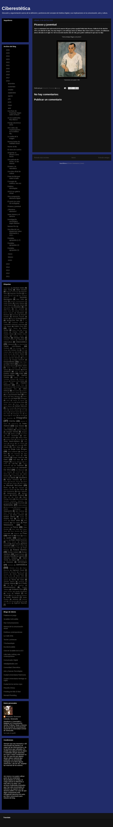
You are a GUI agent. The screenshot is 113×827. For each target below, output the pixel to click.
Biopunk (13, 318)
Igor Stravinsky (8, 418)
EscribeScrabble (9, 647)
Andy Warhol (20, 305)
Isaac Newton (19, 426)
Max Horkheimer (9, 491)
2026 (8, 50)
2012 (8, 273)
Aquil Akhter (7, 307)
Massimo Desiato (9, 489)
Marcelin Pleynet (15, 481)
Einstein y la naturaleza (12, 167)
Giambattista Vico (10, 389)
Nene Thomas (8, 513)
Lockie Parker (15, 474)
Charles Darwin (9, 334)
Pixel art (10, 536)
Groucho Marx (16, 394)
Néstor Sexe (20, 513)
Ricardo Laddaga (20, 546)
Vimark (9, 593)
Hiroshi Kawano (14, 410)
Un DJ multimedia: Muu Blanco (14, 119)
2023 (8, 59)
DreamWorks (9, 362)
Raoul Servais (11, 542)
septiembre (12, 93)
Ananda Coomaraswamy (17, 301)
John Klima (16, 447)
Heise (8, 400)
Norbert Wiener (9, 517)
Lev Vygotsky (8, 472)
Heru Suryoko (10, 408)
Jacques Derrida (12, 432)
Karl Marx (16, 459)
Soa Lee (22, 572)
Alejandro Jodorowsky (12, 291)
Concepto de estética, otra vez (14, 182)
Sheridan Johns (14, 568)
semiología (22, 562)
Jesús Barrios (21, 439)
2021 (8, 65)
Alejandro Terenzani (13, 717)
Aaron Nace (7, 288)
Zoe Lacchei (7, 603)
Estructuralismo (9, 375)
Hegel (15, 398)
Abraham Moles (18, 288)
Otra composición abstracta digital (14, 197)
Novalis (22, 516)
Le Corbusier (19, 465)
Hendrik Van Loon (9, 402)
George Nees (20, 385)
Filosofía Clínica (9, 688)
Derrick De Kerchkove (10, 356)
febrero (10, 257)
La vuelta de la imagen (13, 137)
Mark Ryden (23, 483)
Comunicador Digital (11, 660)
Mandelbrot (23, 478)
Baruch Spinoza (8, 313)
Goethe (24, 392)
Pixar (25, 533)
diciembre (11, 83)
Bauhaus (6, 315)
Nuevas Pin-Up (13, 226)
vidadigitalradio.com (11, 664)
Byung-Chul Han (13, 320)
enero (10, 260)
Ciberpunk (11, 344)
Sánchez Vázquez (11, 558)
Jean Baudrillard (12, 435)
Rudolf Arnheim (20, 554)
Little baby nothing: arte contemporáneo (12, 655)
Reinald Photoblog (10, 695)
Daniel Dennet (8, 354)
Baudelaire (20, 313)
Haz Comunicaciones (11, 623)
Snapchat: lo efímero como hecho (13, 154)
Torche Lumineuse (10, 639)
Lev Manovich (20, 470)
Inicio (74, 157)
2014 (8, 267)
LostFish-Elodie (16, 475)
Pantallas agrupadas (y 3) (14, 239)
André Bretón (8, 303)
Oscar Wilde (15, 520)
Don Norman (15, 358)
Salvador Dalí (8, 556)
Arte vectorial (19, 309)
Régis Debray (16, 544)
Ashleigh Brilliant (19, 311)
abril (9, 108)
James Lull (14, 434)
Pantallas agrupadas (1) (13, 249)
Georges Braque (8, 387)
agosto (10, 96)
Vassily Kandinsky (21, 591)
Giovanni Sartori (14, 392)
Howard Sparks (15, 411)
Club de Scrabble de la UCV (13, 651)
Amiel (5, 301)
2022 (8, 62)
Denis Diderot (19, 354)
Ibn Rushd (22, 415)
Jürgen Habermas (19, 457)
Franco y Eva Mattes (18, 381)
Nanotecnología (20, 507)
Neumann (6, 515)
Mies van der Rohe (11, 497)
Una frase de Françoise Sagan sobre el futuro (14, 113)
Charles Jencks (18, 336)
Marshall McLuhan (14, 485)
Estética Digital (9, 373)
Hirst (23, 410)
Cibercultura (8, 342)
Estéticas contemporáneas (13, 632)
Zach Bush (22, 601)
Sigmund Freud (18, 570)
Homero (6, 411)
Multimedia (8, 505)
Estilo (21, 373)
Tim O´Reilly (22, 583)
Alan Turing (8, 290)
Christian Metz (19, 338)
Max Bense (20, 489)
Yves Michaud (12, 601)
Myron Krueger (10, 507)
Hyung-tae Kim (17, 413)
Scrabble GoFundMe (11, 619)
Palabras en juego (10, 615)
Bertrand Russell (18, 316)
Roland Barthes (20, 550)
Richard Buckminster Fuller (12, 547)
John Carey (17, 445)
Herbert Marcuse (21, 406)
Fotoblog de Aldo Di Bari (12, 692)
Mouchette (21, 503)
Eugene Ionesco (19, 377)
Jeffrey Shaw (22, 437)
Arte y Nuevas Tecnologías (13, 671)
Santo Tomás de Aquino (15, 559)
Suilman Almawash (9, 578)
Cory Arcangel (17, 348)
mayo (10, 105)
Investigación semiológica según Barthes (13, 221)
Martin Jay (7, 487)
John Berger (8, 445)
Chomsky (7, 338)
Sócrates (6, 574)
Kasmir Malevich (17, 461)
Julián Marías (15, 455)
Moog (13, 503)
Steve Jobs (20, 576)
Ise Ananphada (8, 428)
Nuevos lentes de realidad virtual (14, 142)
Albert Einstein (21, 290)
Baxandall (15, 314)
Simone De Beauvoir (10, 572)
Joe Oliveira (21, 443)
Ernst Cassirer (15, 370)
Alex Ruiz (13, 295)
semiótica (21, 564)
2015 (8, 264)
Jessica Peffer (10, 439)
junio (10, 102)
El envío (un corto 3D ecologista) (14, 202)
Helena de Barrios (18, 400)
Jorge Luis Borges (19, 449)
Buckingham (22, 318)
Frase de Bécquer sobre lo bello (14, 177)
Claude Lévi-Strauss (12, 346)
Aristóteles (17, 307)
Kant (6, 459)
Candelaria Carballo (18, 322)
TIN (8, 585)
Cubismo (6, 352)
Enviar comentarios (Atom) (76, 163)
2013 (8, 270)
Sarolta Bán (23, 560)
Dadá (12, 352)
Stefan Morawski (18, 574)
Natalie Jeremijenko (12, 509)
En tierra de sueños (14, 150)
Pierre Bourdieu (15, 531)
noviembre (12, 87)
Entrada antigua (103, 157)
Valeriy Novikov (8, 591)
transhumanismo (9, 587)
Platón (18, 536)
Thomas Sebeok (9, 583)
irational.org (15, 423)
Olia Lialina (20, 518)
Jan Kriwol (24, 433)
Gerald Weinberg (20, 387)
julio (9, 99)
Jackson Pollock (21, 430)
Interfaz (12, 421)
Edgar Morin (10, 364)
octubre (11, 90)
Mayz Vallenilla (22, 491)
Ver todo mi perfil (9, 733)
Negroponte (8, 511)
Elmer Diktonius (12, 367)
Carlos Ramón (13, 328)
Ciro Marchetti (21, 344)
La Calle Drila (8, 636)
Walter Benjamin (12, 597)
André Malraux (20, 303)
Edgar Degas (23, 362)
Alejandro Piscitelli (16, 293)
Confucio (6, 348)
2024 (8, 56)
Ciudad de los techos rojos (13, 684)
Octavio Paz (8, 518)
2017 (8, 78)
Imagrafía (21, 417)
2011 (8, 276)
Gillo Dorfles (15, 390)
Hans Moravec (15, 396)
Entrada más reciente (41, 157)
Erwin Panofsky (19, 371)
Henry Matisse (8, 406)
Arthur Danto (7, 311)
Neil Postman (19, 511)
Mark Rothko (13, 483)
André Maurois (8, 305)
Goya (7, 394)
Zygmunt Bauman (20, 603)
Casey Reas (16, 330)
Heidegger (23, 398)
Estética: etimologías (12, 187)
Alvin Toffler (20, 299)
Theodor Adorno (9, 581)
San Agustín (20, 556)
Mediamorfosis (11, 493)
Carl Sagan (7, 326)
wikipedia (15, 599)
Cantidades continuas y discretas (14, 324)
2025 (8, 53)
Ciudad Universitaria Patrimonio (15, 675)
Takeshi (6, 579)
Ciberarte (21, 340)
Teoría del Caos (18, 580)
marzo (10, 254)
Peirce (15, 527)
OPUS (5, 520)
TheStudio (21, 581)
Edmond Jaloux (22, 364)
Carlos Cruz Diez (20, 326)
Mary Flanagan (19, 487)
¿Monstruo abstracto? (12, 210)
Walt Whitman (23, 595)
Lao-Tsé (15, 463)
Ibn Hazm (13, 415)
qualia (8, 538)
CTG (23, 350)
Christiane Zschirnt (9, 339)
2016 (8, 81)
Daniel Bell (21, 352)
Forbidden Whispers (10, 379)
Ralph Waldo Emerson (19, 540)
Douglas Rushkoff (18, 360)
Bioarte (6, 318)
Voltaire (17, 593)
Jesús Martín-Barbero (12, 441)
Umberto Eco (17, 589)
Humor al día (12, 146)
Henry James (8, 404)
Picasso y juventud (14, 206)
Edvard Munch (10, 366)
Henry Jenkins (19, 404)
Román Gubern (13, 552)
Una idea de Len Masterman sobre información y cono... (15, 232)
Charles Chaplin (18, 332)
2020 (8, 68)
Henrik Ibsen (20, 402)
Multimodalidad (22, 505)
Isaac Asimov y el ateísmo (14, 215)
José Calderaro (13, 451)
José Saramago (15, 453)
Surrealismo (21, 578)
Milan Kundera (20, 499)
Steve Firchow (8, 576)
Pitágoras (16, 533)
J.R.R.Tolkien (8, 430)
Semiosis (10, 565)
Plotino (25, 535)
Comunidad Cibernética (12, 667)
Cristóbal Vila (14, 350)
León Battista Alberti (10, 467)
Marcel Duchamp (13, 479)
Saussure (9, 562)
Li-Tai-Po (18, 472)
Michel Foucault (18, 495)
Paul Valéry (16, 523)
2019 (8, 71)
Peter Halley (15, 529)
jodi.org (12, 443)
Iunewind (21, 428)
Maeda (13, 478)
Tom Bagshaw (19, 585)
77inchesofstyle (9, 643)
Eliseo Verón (22, 366)
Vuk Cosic (14, 595)
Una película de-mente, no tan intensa (13, 161)
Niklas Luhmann (18, 515)
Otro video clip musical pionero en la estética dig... (14, 130)
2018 (8, 75)
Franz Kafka (9, 383)
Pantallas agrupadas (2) (13, 244)
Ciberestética (16, 8)
